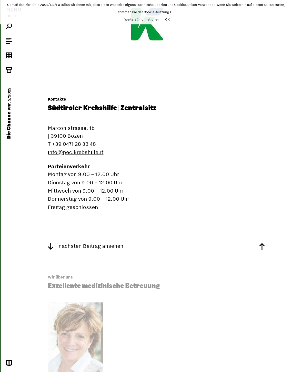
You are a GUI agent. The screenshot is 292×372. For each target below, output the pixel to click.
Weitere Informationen (141, 19)
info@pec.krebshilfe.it (75, 152)
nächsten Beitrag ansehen (85, 245)
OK (167, 19)
